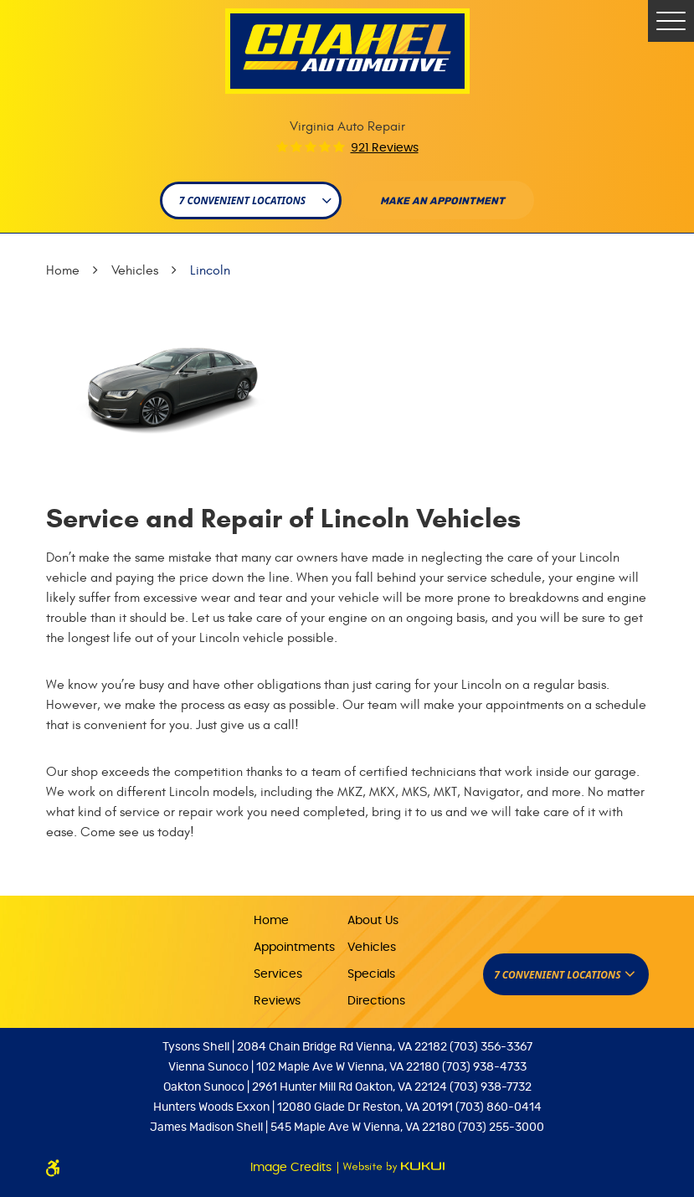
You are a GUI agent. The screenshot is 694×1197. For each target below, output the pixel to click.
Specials (371, 974)
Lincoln (210, 270)
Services (278, 974)
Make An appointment (442, 201)
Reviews (277, 1001)
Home (63, 270)
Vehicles (134, 270)
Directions (376, 1001)
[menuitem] (300, 919)
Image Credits (292, 1168)
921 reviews (385, 148)
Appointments (294, 947)
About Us (372, 921)
